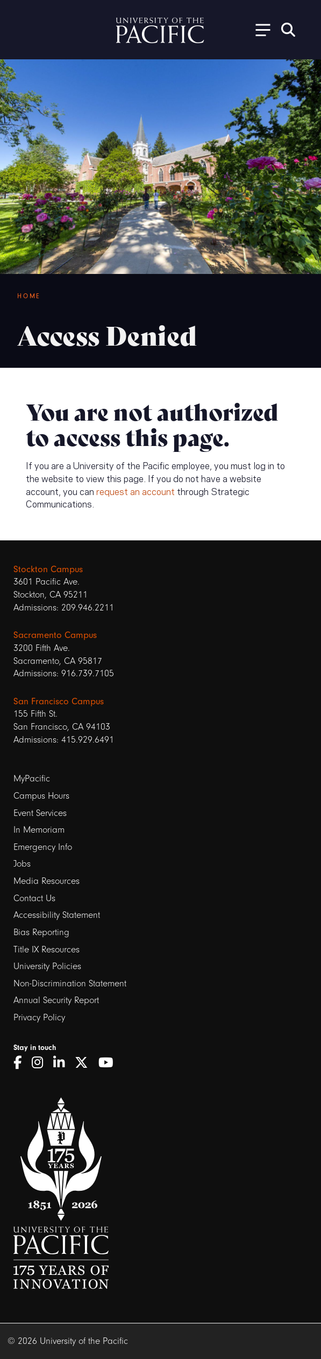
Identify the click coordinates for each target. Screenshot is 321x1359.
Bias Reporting (41, 932)
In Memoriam (39, 830)
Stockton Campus (48, 569)
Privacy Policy (39, 1017)
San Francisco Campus (58, 701)
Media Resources (46, 881)
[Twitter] (85, 1063)
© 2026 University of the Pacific (68, 1341)
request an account (135, 490)
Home (29, 296)
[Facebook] (21, 1063)
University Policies (47, 966)
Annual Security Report (56, 1000)
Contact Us (34, 898)
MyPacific (31, 778)
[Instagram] (41, 1063)
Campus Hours (41, 796)
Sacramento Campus (55, 635)
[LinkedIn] (62, 1063)
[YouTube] (109, 1063)
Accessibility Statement (56, 915)
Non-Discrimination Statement (69, 983)
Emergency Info (42, 847)
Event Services (40, 813)
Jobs (22, 864)
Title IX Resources (46, 949)
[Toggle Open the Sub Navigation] (259, 29)
